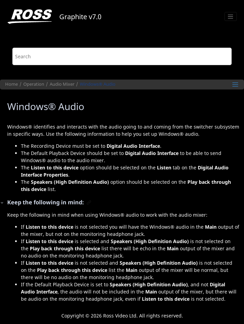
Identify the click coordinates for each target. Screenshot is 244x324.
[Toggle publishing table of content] (235, 84)
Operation (33, 84)
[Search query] (122, 56)
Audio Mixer (62, 84)
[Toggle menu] (230, 16)
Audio (97, 84)
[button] (2, 202)
